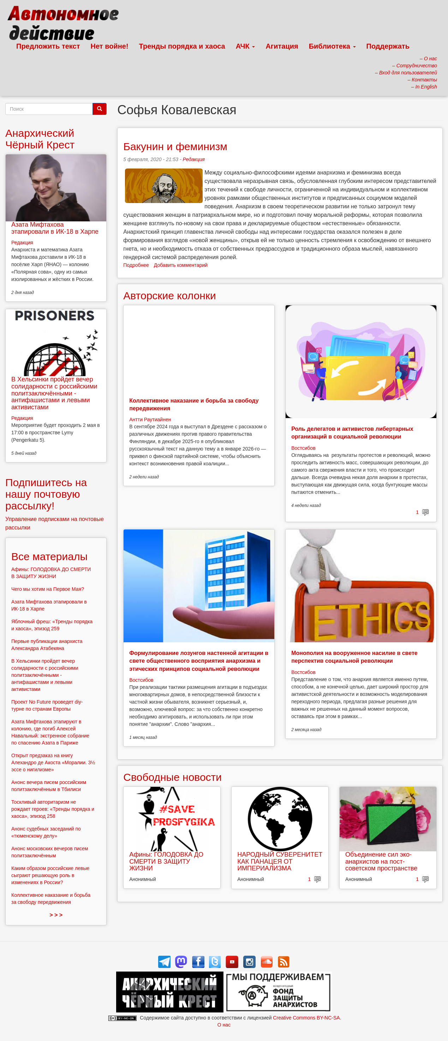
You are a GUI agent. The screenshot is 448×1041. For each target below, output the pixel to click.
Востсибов (303, 448)
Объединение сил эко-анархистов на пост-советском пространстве (381, 861)
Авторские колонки (169, 295)
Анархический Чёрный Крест (39, 139)
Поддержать (388, 46)
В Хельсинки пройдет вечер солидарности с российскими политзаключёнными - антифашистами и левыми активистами (54, 393)
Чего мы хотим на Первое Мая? (47, 589)
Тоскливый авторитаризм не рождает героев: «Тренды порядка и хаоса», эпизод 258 (52, 809)
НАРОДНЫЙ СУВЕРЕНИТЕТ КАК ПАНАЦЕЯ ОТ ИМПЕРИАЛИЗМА (279, 861)
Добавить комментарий (181, 265)
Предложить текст (48, 46)
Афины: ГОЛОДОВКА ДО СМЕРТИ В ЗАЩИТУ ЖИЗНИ (166, 861)
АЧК (245, 46)
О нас (224, 1025)
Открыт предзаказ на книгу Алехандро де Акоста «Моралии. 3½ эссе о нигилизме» (53, 762)
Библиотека (332, 46)
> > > (55, 915)
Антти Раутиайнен (150, 419)
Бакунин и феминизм (175, 146)
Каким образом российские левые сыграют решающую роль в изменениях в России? (50, 875)
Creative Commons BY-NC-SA (306, 1018)
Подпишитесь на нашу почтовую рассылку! (46, 494)
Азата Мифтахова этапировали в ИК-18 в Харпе (54, 228)
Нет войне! (110, 46)
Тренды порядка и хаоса (182, 46)
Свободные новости (172, 777)
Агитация (281, 46)
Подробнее (136, 265)
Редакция (194, 159)
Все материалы (49, 556)
